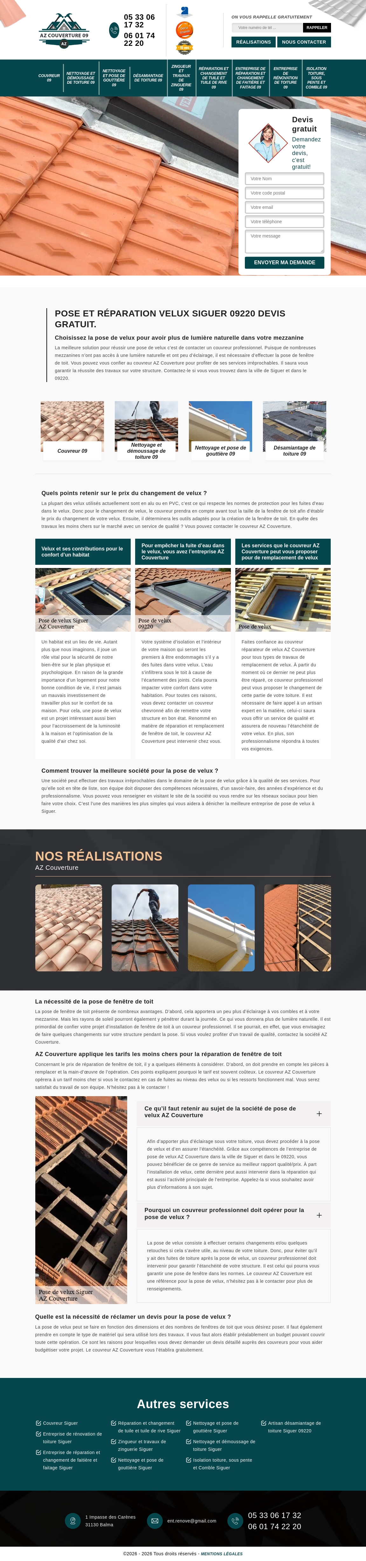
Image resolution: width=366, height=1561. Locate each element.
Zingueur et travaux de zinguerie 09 (181, 78)
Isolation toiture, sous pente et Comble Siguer (222, 1464)
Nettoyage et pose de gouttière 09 (114, 78)
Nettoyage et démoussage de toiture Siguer (224, 1445)
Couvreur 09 (49, 78)
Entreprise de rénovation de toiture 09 (285, 78)
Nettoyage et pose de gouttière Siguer (141, 1464)
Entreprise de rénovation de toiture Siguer (72, 1437)
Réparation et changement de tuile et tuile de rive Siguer (149, 1427)
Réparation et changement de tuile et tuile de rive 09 (214, 78)
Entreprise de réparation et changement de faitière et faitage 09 (251, 78)
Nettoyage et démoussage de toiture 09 (80, 78)
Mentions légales (222, 1554)
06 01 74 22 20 (139, 39)
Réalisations (253, 42)
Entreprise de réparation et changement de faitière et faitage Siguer (71, 1460)
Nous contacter (304, 42)
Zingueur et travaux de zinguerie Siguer (142, 1445)
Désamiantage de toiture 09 (148, 78)
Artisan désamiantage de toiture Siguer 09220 (294, 1427)
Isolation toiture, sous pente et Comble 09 (316, 78)
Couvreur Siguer (60, 1423)
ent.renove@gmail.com (192, 1520)
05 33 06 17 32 (139, 21)
